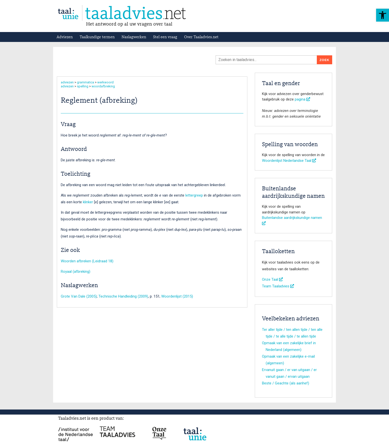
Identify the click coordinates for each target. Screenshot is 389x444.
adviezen (67, 82)
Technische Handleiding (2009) (123, 296)
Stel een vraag (165, 37)
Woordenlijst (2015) (177, 296)
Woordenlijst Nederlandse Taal (289, 160)
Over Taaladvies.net (201, 37)
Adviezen (65, 37)
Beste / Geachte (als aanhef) (285, 383)
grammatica (85, 82)
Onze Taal (272, 279)
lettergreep (194, 195)
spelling (82, 86)
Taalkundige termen (97, 37)
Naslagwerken (134, 37)
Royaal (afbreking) (75, 271)
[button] (382, 15)
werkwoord (105, 82)
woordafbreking (103, 86)
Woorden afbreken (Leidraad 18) (87, 261)
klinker (88, 202)
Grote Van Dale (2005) (79, 296)
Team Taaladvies (278, 286)
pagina (302, 99)
